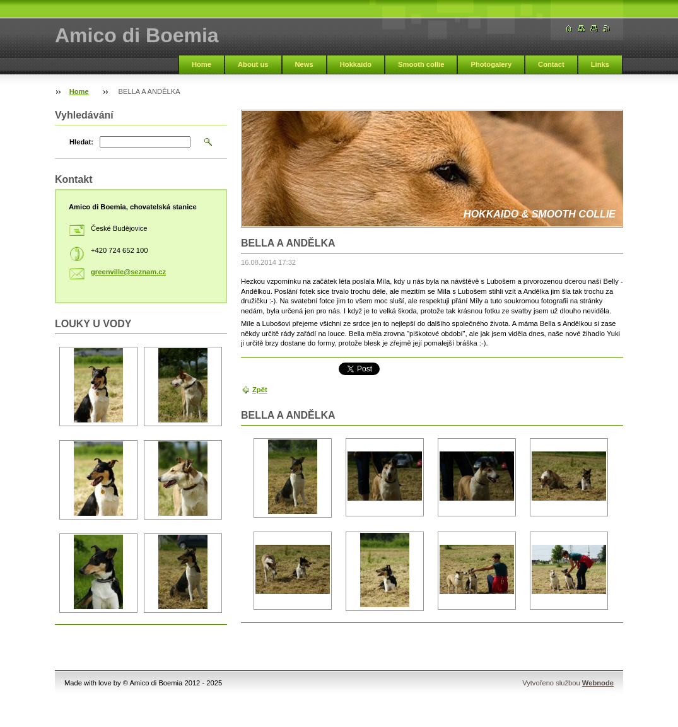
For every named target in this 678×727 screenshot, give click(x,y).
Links (600, 64)
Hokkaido (355, 64)
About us (253, 64)
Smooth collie (421, 64)
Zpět (259, 389)
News (304, 64)
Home (201, 64)
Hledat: (81, 142)
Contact (551, 64)
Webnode (598, 683)
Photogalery (491, 64)
